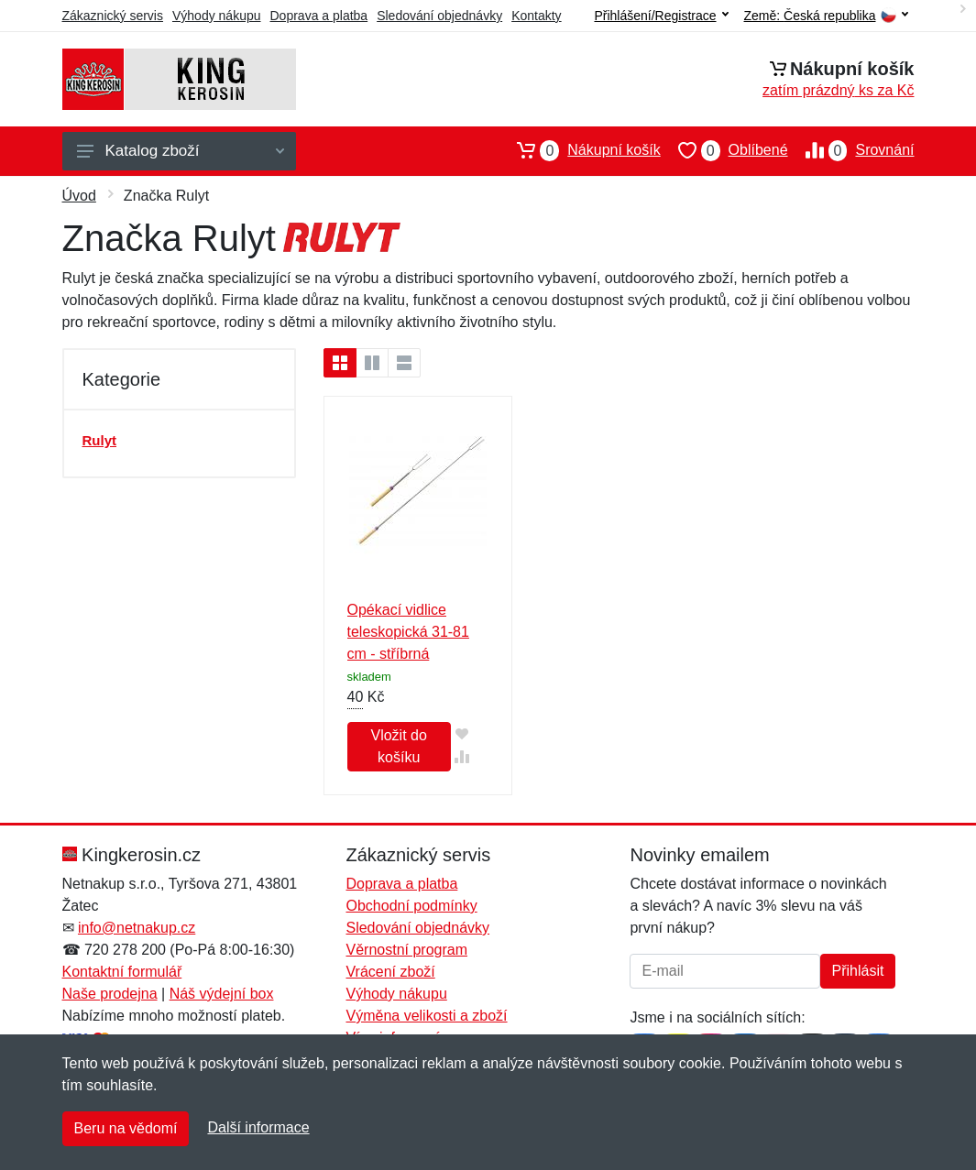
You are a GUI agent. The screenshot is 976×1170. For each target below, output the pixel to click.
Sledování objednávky (439, 15)
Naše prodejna (110, 993)
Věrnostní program (406, 949)
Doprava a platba (319, 15)
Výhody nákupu (216, 15)
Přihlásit (858, 971)
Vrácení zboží (389, 971)
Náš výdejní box (222, 993)
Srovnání (851, 150)
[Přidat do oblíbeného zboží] (462, 733)
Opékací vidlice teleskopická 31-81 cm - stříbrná (408, 632)
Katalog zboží (180, 150)
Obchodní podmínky (411, 905)
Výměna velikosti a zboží (426, 1015)
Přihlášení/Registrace (661, 15)
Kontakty (536, 15)
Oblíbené (724, 150)
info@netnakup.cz (136, 927)
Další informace (258, 1127)
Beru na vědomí (126, 1128)
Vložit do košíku (398, 746)
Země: (826, 16)
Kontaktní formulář (122, 971)
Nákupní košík (579, 150)
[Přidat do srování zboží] (462, 756)
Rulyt (99, 440)
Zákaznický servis (112, 15)
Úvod (79, 195)
